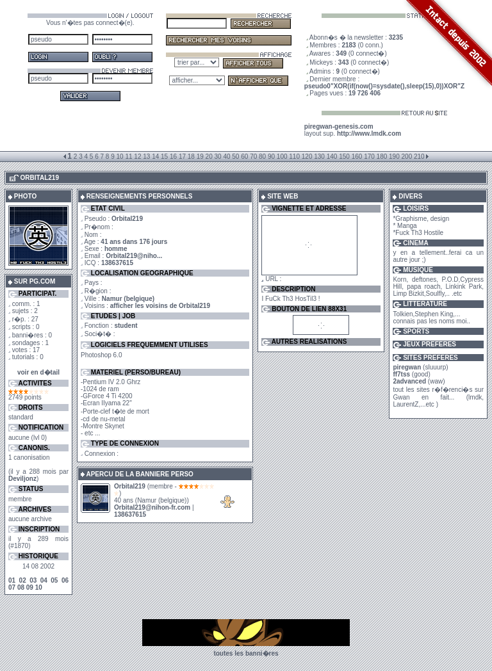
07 (11, 587)
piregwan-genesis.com (338, 126)
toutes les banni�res (245, 653)
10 (38, 587)
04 (43, 580)
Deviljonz (22, 478)
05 (54, 580)
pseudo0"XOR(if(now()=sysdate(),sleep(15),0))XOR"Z (384, 86)
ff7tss (401, 374)
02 (22, 580)
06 (65, 580)
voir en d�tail (38, 372)
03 (33, 580)
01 (11, 580)
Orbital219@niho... (134, 255)
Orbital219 (129, 486)
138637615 (117, 262)
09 (29, 587)
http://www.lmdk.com (369, 133)
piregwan (407, 367)
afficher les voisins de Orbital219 (160, 305)
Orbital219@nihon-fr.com (152, 507)
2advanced (409, 381)
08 (20, 587)
